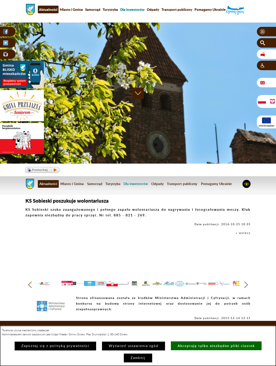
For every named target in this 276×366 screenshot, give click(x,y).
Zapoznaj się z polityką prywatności (55, 346)
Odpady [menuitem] (153, 9)
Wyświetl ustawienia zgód (133, 346)
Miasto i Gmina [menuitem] (71, 9)
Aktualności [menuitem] (48, 9)
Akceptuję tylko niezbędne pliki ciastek (216, 345)
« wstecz (243, 233)
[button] (266, 31)
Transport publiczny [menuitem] (176, 9)
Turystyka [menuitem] (110, 9)
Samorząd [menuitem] (92, 9)
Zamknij (138, 358)
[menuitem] (132, 9)
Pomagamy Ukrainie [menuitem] (210, 9)
